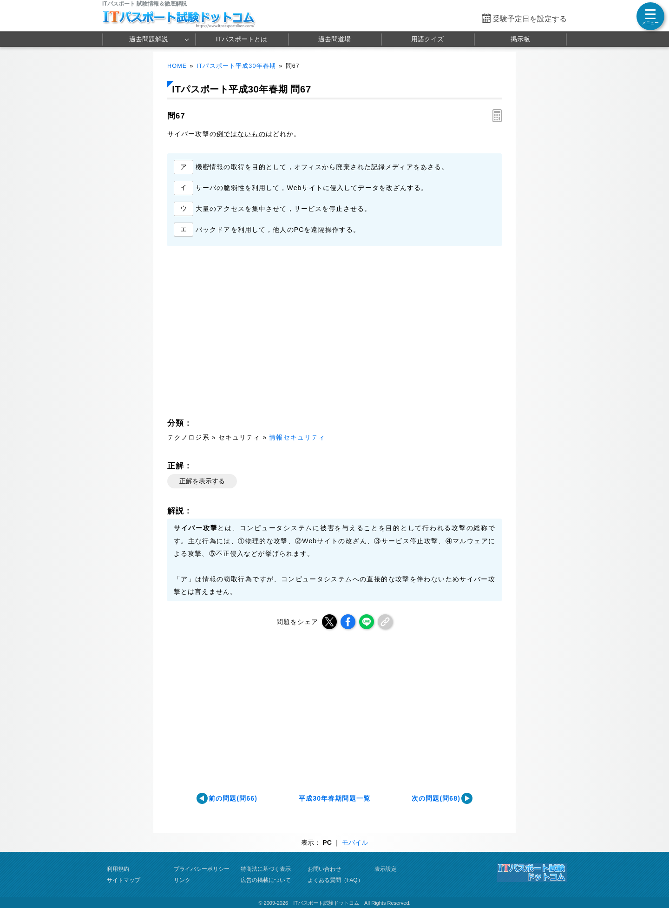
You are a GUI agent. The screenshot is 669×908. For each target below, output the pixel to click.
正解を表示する (202, 481)
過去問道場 (334, 39)
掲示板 (520, 39)
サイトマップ (123, 880)
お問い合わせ (324, 869)
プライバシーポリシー (202, 869)
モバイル (355, 842)
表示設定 (385, 869)
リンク (182, 880)
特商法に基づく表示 (266, 869)
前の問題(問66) (233, 798)
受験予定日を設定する (529, 19)
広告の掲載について (266, 880)
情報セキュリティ (297, 437)
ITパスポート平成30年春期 (236, 66)
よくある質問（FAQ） (335, 880)
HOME (177, 66)
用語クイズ (427, 39)
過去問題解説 (148, 39)
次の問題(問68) (436, 798)
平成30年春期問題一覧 (334, 798)
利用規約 (118, 869)
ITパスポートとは (241, 39)
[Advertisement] (249, 335)
